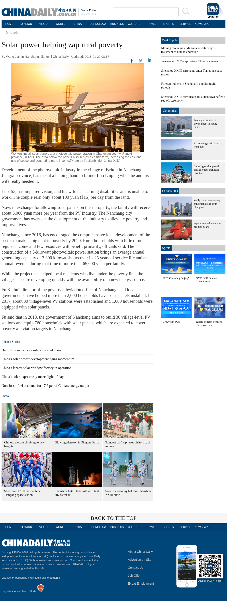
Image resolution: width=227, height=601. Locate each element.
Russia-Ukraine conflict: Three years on (209, 323)
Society (12, 32)
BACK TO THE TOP (114, 518)
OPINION (26, 23)
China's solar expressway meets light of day (33, 377)
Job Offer (134, 575)
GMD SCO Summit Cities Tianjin (206, 280)
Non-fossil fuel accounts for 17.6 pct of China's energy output (45, 385)
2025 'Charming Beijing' (176, 278)
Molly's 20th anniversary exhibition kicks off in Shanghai (207, 204)
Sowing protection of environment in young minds (205, 124)
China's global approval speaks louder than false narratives (206, 170)
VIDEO (43, 23)
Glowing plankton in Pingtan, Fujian (77, 442)
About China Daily (140, 551)
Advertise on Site (139, 559)
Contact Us (135, 567)
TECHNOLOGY (97, 23)
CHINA (77, 23)
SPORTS (168, 23)
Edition (89, 10)
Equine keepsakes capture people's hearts (207, 225)
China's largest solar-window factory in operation (37, 368)
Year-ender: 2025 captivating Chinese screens (189, 61)
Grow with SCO (171, 321)
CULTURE (134, 23)
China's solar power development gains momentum (38, 359)
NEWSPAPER (202, 23)
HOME (9, 23)
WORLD (61, 23)
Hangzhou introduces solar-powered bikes (31, 350)
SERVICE (185, 23)
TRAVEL (151, 23)
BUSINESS (117, 23)
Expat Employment (141, 583)
